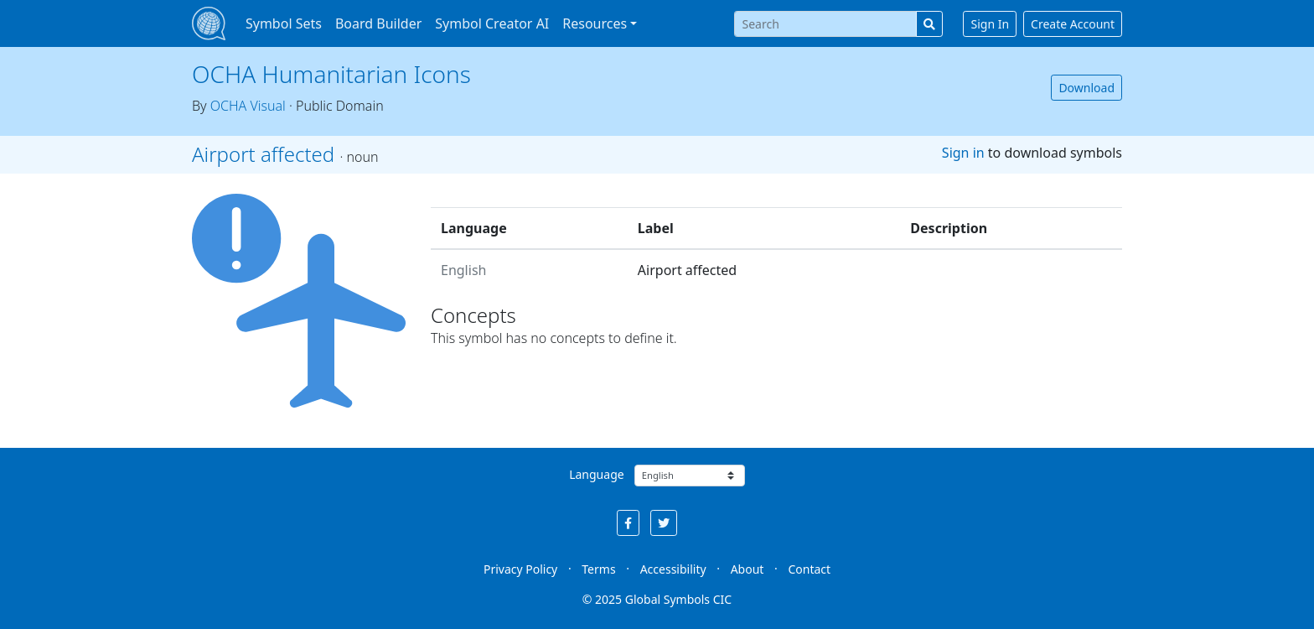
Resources (594, 23)
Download (1086, 88)
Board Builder (378, 23)
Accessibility (673, 569)
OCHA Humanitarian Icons (331, 74)
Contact (809, 569)
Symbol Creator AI (492, 23)
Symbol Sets (284, 23)
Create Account (1073, 24)
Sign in (963, 152)
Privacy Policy (520, 569)
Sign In (989, 24)
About (747, 569)
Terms (598, 569)
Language (596, 474)
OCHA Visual (248, 105)
